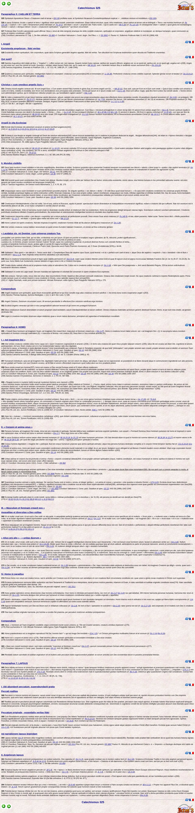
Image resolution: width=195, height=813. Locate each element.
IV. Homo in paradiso (12, 574)
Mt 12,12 (64, 218)
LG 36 (53, 174)
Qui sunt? (6, 59)
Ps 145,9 (123, 216)
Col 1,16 (121, 91)
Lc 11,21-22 (13, 678)
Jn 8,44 (36, 761)
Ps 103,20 (156, 65)
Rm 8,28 (143, 795)
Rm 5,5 (51, 499)
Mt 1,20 (101, 112)
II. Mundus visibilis (11, 163)
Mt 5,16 (122, 25)
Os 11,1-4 (47, 527)
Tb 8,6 (152, 399)
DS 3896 (51, 474)
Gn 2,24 (158, 553)
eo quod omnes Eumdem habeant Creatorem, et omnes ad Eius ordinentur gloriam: (57, 227)
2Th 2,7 (186, 670)
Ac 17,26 (141, 399)
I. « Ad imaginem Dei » (13, 339)
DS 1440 (65, 476)
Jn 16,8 (70, 721)
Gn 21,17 (30, 99)
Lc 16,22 (55, 148)
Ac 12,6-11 (39, 129)
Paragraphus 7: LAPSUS (14, 663)
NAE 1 (94, 410)
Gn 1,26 (117, 223)
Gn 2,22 (97, 519)
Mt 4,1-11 (147, 785)
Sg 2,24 (131, 759)
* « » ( (45, 633)
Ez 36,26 (30, 499)
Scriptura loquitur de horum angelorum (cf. (23, 770)
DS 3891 (40, 76)
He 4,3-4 (70, 259)
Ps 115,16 (134, 25)
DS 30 (56, 18)
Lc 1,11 (114, 101)
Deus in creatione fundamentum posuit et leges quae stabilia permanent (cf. (34, 259)
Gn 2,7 (56, 433)
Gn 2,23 (50, 546)
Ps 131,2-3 (29, 529)
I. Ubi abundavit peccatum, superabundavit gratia (28, 686)
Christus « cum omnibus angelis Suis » (22, 84)
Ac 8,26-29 (22, 129)
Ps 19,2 (59, 25)
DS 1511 (72, 587)
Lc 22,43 (167, 112)
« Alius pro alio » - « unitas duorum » (21, 538)
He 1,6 (165, 110)
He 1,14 (88, 93)
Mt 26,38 (161, 438)
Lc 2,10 (85, 114)
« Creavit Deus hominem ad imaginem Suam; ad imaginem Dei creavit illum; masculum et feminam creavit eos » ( (49, 331)
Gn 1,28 (42, 555)
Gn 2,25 (15, 595)
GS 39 (111, 374)
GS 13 (55, 742)
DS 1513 (72, 744)
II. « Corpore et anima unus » (16, 427)
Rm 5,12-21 (89, 719)
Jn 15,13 (74, 438)
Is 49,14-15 (13, 529)
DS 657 (59, 486)
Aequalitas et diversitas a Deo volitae (21, 512)
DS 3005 (54, 489)
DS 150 (153, 18)
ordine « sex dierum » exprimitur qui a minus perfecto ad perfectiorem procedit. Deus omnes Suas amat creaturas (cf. (60, 216)
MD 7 (45, 557)
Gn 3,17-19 (145, 606)
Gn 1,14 (107, 265)
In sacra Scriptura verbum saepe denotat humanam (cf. (30, 438)
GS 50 (55, 559)
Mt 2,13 (107, 112)
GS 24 (53, 352)
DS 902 (63, 463)
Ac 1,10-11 (17, 116)
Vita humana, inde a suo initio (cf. (16, 148)
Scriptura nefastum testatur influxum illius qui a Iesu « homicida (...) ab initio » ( (35, 785)
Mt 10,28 (7, 440)
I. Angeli (5, 44)
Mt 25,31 (118, 89)
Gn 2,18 (175, 542)
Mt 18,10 (91, 65)
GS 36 (53, 197)
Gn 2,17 (114, 593)
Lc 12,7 (15, 218)
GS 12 (81, 350)
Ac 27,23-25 (49, 129)
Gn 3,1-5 (79, 759)
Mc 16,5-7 (155, 114)
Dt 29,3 (17, 499)
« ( (41, 646)
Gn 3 (20, 738)
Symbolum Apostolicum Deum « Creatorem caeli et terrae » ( (27, 18)
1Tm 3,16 (40, 672)
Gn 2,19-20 (44, 544)
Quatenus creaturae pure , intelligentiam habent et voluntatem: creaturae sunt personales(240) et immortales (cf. (53, 74)
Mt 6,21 (38, 499)
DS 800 (52, 35)
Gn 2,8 (74, 606)
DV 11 (52, 172)
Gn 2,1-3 (16, 255)
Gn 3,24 (173, 97)
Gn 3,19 (121, 593)
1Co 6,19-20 (183, 444)
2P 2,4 (49, 770)
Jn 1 (28, 678)
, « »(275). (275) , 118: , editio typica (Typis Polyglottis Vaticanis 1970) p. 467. (65, 626)
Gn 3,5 (65, 772)
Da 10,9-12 (187, 74)
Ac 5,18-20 (12, 129)
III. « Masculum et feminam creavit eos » (23, 508)
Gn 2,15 (116, 606)
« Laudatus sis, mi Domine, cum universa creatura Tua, (31, 233)
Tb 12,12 (32, 153)
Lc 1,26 (121, 101)
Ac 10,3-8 (31, 129)
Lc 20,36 (108, 74)
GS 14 (53, 452)
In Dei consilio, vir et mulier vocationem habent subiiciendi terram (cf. (31, 565)
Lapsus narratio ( (9, 738)
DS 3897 (108, 744)
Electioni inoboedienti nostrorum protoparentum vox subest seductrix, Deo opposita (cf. (38, 759)
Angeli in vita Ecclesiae (14, 122)
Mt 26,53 (35, 114)
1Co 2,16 (5, 727)
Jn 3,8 (32, 678)
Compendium (8, 288)
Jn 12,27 (168, 438)
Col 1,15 (93, 633)
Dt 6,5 (10, 499)
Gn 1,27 (100, 331)
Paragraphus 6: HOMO (13, 327)
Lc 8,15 (45, 499)
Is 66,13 (21, 529)
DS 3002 (104, 35)
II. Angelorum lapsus (12, 755)
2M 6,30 (15, 440)
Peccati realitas (9, 691)
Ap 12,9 (42, 761)
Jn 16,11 (22, 678)
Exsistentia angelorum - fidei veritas (20, 48)
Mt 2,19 (114, 112)
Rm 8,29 (161, 633)
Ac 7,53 (101, 99)
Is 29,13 (23, 499)
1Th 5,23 (154, 482)
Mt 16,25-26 (65, 438)
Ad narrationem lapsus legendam (19, 733)
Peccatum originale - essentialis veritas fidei (25, 712)
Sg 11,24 (5, 567)
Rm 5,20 (133, 672)
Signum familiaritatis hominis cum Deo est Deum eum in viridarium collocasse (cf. (36, 606)
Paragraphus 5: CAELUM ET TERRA (20, 14)
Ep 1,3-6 (153, 633)
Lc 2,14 (68, 112)
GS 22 (53, 391)
